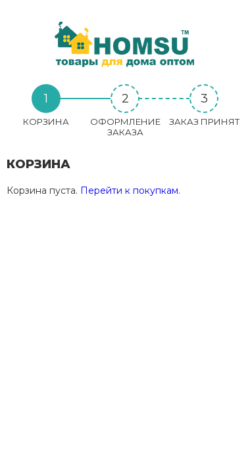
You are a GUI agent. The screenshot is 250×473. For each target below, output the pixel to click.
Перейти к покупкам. (130, 190)
